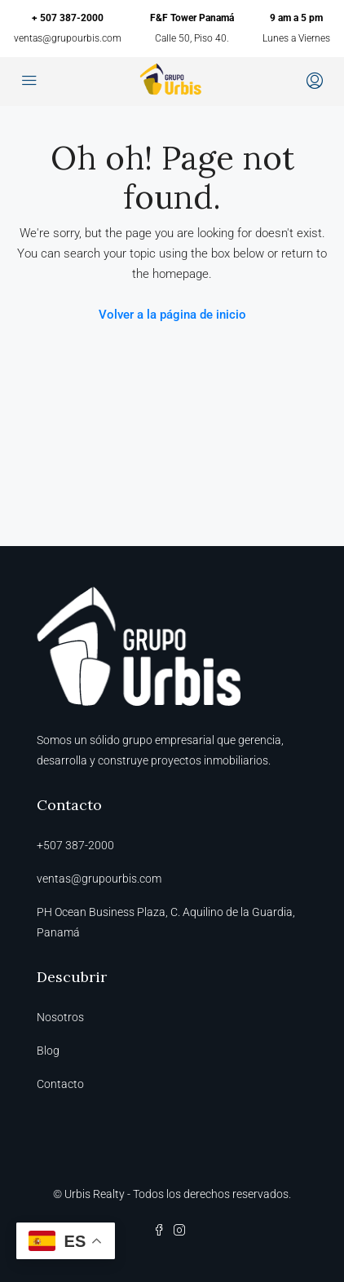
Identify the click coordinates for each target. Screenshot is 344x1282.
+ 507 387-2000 (68, 18)
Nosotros (60, 1017)
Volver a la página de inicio (172, 314)
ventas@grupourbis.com (67, 38)
